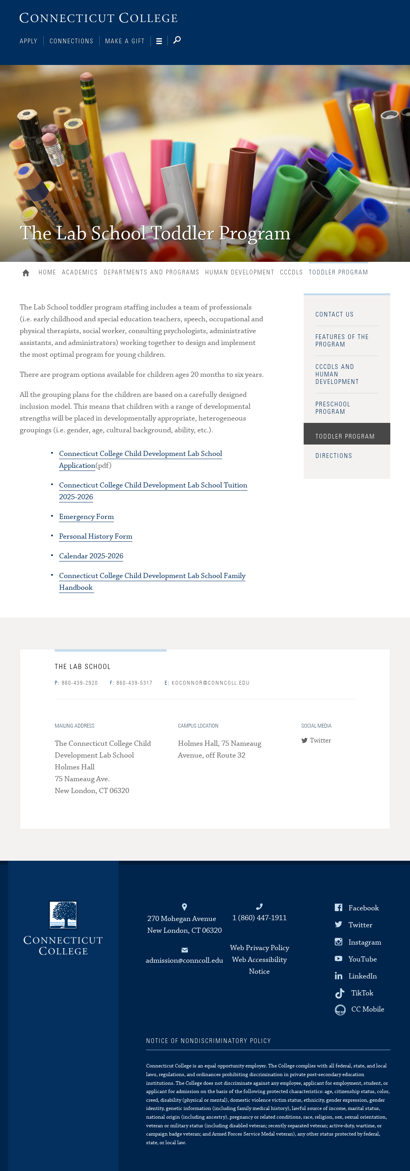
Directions (333, 456)
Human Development (240, 272)
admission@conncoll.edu (184, 960)
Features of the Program (342, 341)
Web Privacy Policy (259, 948)
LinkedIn (363, 976)
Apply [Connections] (29, 41)
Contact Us (334, 314)
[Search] (183, 41)
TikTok (362, 993)
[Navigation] (162, 41)
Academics (80, 272)
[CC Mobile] (359, 1010)
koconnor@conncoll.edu (207, 683)
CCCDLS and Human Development (337, 374)
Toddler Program (345, 437)
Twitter (320, 740)
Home (28, 273)
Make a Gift (125, 41)
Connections (72, 41)
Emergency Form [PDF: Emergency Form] (86, 517)
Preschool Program (333, 408)
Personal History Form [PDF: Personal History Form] (95, 536)
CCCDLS (291, 272)
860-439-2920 (76, 683)
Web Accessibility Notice (259, 965)
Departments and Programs (152, 272)
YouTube (363, 959)
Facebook (364, 908)
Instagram (365, 942)
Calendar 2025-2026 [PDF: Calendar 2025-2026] (91, 556)
